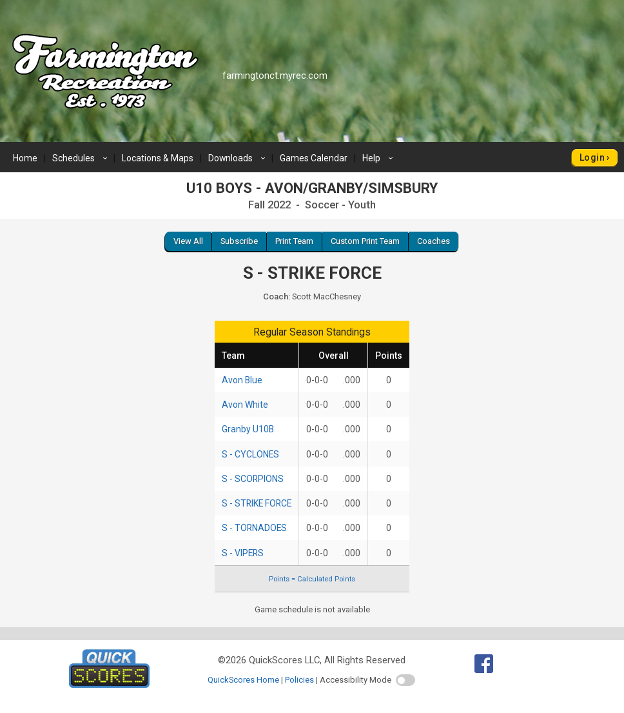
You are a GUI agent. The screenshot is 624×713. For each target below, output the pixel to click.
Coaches (433, 241)
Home (25, 158)
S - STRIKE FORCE (256, 503)
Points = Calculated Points (312, 579)
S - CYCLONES (250, 454)
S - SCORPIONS (253, 479)
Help (379, 158)
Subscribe (239, 241)
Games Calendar (313, 158)
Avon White (245, 404)
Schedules (81, 158)
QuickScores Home (243, 680)
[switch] (405, 680)
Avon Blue (242, 380)
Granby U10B (248, 429)
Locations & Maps (157, 158)
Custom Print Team (365, 241)
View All (188, 241)
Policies (299, 680)
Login (592, 157)
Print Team (294, 241)
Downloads (238, 158)
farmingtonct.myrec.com (274, 75)
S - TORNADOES (254, 528)
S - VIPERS (243, 553)
